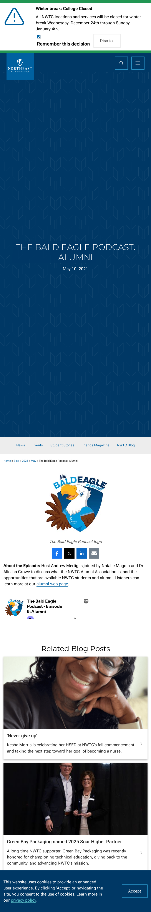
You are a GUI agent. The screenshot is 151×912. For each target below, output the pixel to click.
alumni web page (52, 584)
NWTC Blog (126, 445)
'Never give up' (22, 735)
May (33, 460)
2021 (25, 460)
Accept (134, 891)
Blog (16, 460)
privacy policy (23, 900)
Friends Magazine (96, 445)
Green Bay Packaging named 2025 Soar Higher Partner (64, 841)
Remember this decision (63, 44)
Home (7, 460)
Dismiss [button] (107, 40)
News (20, 445)
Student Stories (62, 445)
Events (38, 445)
